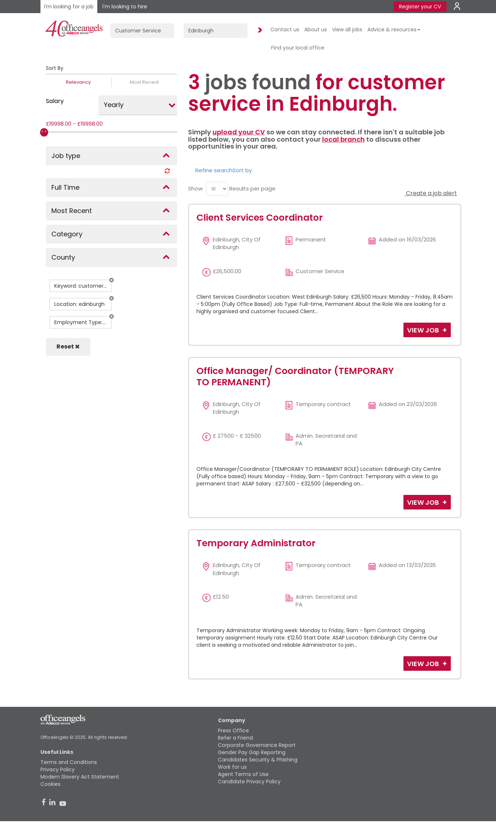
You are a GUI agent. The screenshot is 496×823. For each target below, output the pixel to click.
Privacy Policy (57, 769)
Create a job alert (431, 193)
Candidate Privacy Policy (249, 781)
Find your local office (297, 47)
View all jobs (347, 29)
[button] (111, 280)
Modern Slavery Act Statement (79, 776)
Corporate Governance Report (257, 745)
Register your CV (420, 6)
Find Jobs (258, 30)
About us (315, 29)
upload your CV (238, 132)
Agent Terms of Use (243, 774)
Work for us (232, 767)
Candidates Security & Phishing (257, 759)
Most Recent (144, 82)
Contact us (284, 29)
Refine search (214, 170)
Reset (68, 346)
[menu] (217, 189)
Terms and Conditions (68, 762)
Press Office (233, 730)
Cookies (50, 784)
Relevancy (78, 82)
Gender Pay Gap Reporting (251, 752)
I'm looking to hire (124, 6)
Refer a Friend (235, 737)
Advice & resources (393, 29)
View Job (423, 330)
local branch (343, 139)
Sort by (242, 170)
